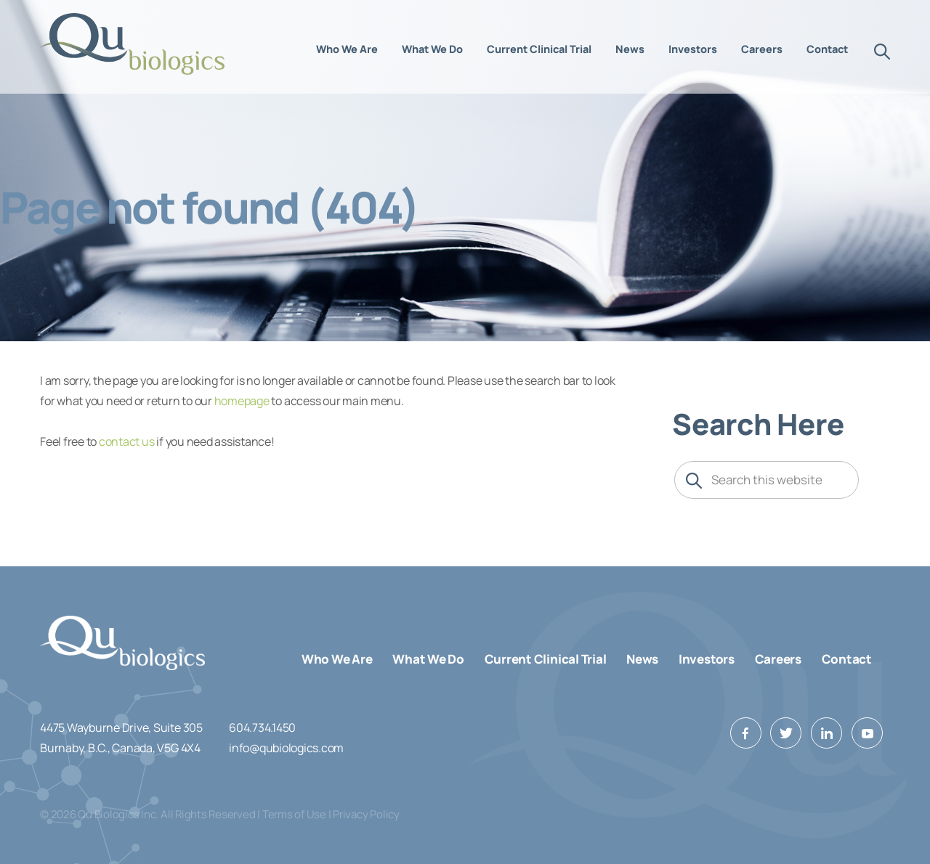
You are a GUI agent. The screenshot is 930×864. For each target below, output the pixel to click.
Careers (778, 659)
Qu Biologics (133, 44)
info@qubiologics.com (286, 748)
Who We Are (337, 659)
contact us (127, 441)
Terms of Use (294, 814)
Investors (707, 659)
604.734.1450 (262, 727)
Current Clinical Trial (546, 659)
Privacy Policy (366, 814)
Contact (847, 659)
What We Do (428, 659)
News (642, 659)
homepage (242, 401)
